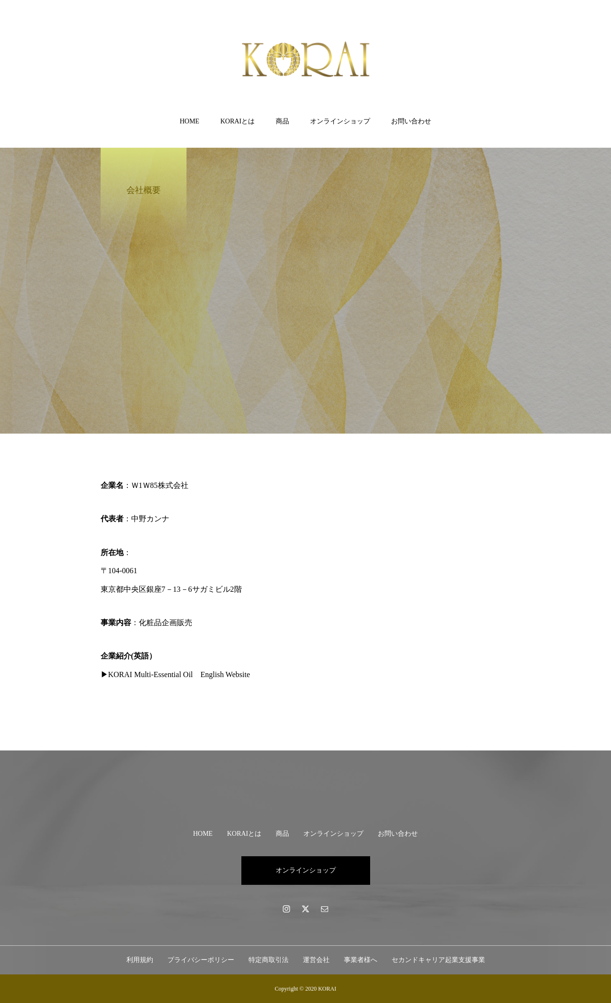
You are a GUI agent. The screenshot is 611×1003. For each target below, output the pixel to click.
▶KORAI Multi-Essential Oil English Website (175, 674)
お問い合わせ (411, 121)
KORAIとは (237, 121)
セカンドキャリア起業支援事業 (438, 959)
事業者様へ (360, 959)
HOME (189, 121)
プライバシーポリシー (200, 959)
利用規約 (139, 959)
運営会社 (316, 959)
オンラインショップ (340, 121)
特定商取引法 (269, 959)
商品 (282, 121)
